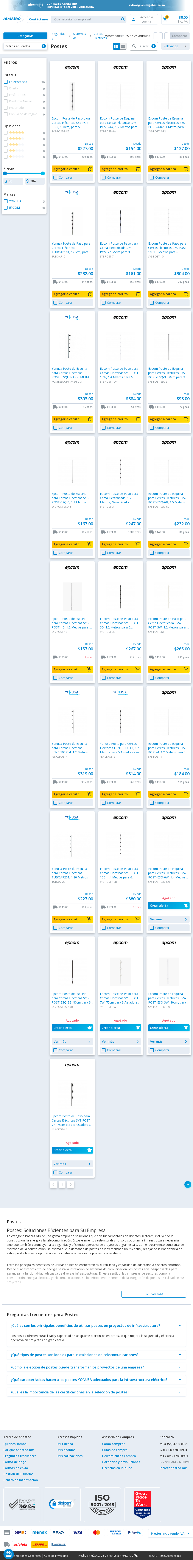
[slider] (5, 173)
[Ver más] (153, 1294)
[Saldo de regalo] (21, 1554)
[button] (37, 19)
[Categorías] (25, 35)
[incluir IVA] (168, 1533)
